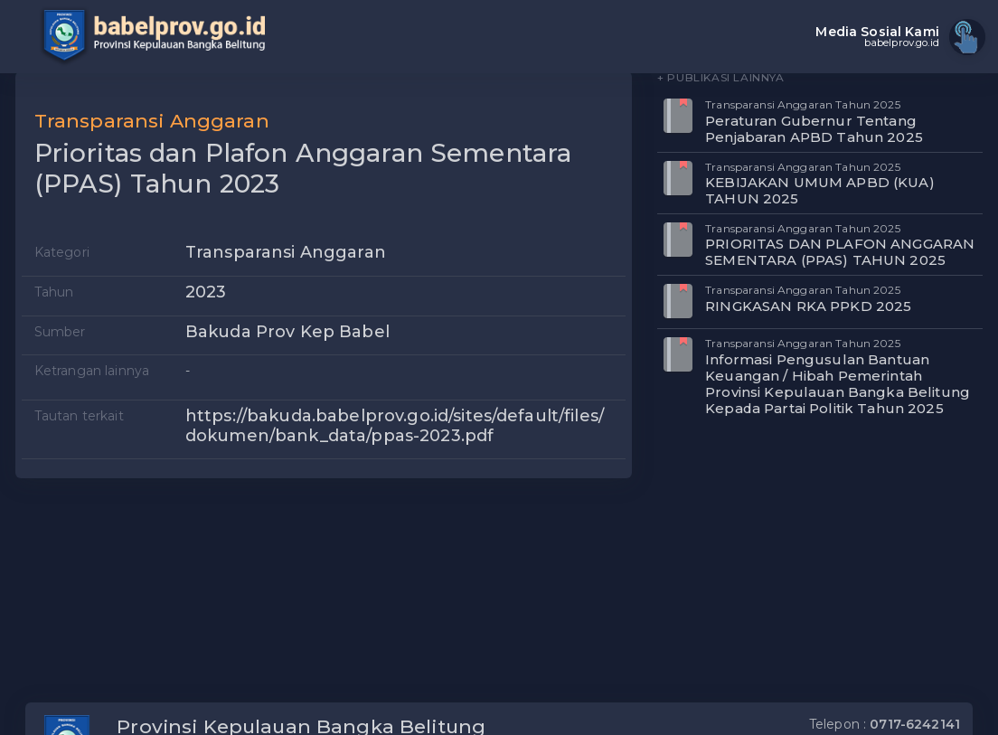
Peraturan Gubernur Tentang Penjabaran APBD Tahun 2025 (814, 129)
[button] (606, 113)
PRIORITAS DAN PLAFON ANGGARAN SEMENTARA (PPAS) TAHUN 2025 (839, 252)
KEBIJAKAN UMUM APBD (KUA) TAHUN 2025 (820, 190)
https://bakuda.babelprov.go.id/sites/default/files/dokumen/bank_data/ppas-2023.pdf (394, 426)
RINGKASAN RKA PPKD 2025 (808, 306)
